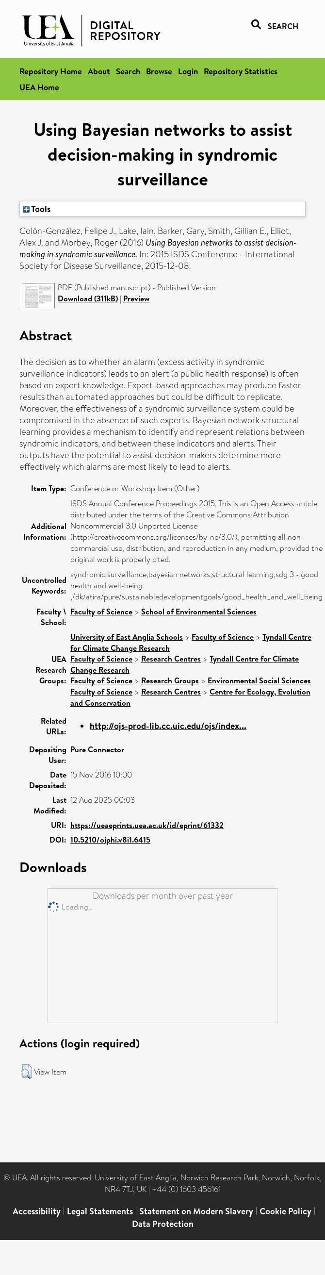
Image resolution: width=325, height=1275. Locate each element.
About (99, 71)
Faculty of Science (101, 611)
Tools (37, 208)
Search (128, 71)
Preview (136, 298)
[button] (26, 1071)
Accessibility (37, 1211)
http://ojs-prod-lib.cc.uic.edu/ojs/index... (168, 726)
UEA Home (39, 87)
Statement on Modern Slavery (196, 1211)
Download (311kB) (88, 298)
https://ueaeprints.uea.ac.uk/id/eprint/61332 (147, 825)
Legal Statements (100, 1211)
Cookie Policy (285, 1211)
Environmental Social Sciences (259, 680)
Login (188, 71)
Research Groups (170, 680)
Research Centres (171, 658)
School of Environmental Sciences (199, 611)
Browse (159, 71)
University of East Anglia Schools (126, 636)
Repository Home (50, 71)
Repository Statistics (240, 71)
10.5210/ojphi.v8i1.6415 (110, 839)
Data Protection (163, 1224)
